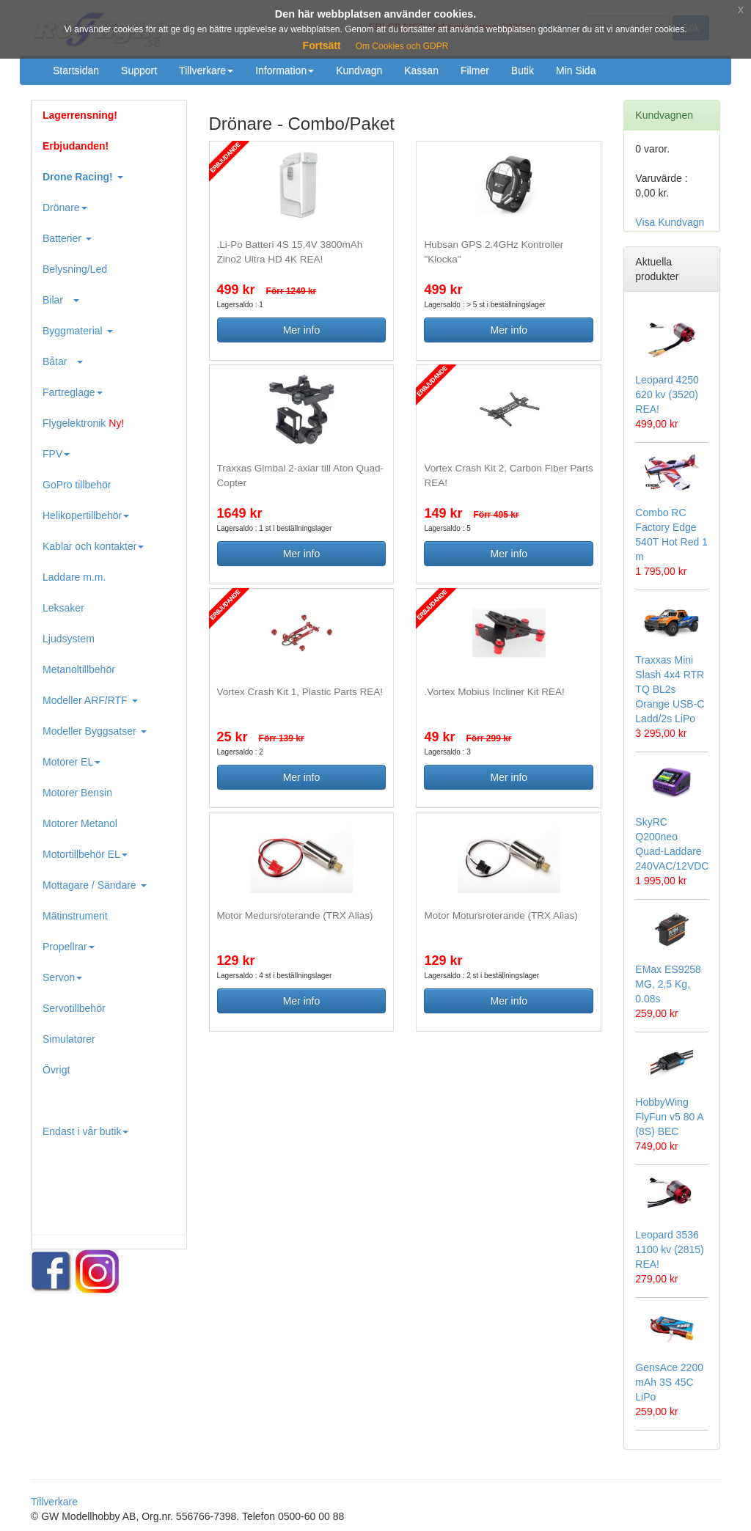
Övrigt (56, 1070)
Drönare (65, 207)
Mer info (301, 330)
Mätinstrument (75, 916)
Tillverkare (206, 70)
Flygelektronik (83, 423)
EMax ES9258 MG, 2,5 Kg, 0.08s (668, 984)
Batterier (67, 238)
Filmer (475, 70)
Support (139, 70)
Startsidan (76, 70)
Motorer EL (71, 762)
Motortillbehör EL (85, 854)
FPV (56, 454)
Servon (62, 977)
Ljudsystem (69, 639)
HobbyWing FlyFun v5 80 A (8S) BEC (669, 1116)
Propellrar (69, 946)
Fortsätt (322, 45)
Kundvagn (359, 70)
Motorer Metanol (80, 823)
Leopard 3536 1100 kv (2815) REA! (669, 1249)
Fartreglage (73, 392)
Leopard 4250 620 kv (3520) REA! (666, 394)
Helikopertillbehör (86, 515)
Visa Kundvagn (669, 222)
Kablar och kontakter (93, 546)
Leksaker (63, 608)
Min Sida (576, 70)
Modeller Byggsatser (95, 731)
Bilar (61, 300)
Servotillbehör (74, 1008)
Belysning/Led (75, 269)
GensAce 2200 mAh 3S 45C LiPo (669, 1382)
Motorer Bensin (77, 792)
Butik (522, 70)
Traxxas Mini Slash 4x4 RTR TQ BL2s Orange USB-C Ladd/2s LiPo (669, 689)
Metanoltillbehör (79, 669)
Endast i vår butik (85, 1131)
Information (284, 70)
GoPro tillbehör (77, 485)
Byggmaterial (78, 331)
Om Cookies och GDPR (402, 46)
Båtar (63, 361)
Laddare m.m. (74, 577)
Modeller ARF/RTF (90, 700)
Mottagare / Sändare (95, 885)
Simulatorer (69, 1039)
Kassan (421, 70)
